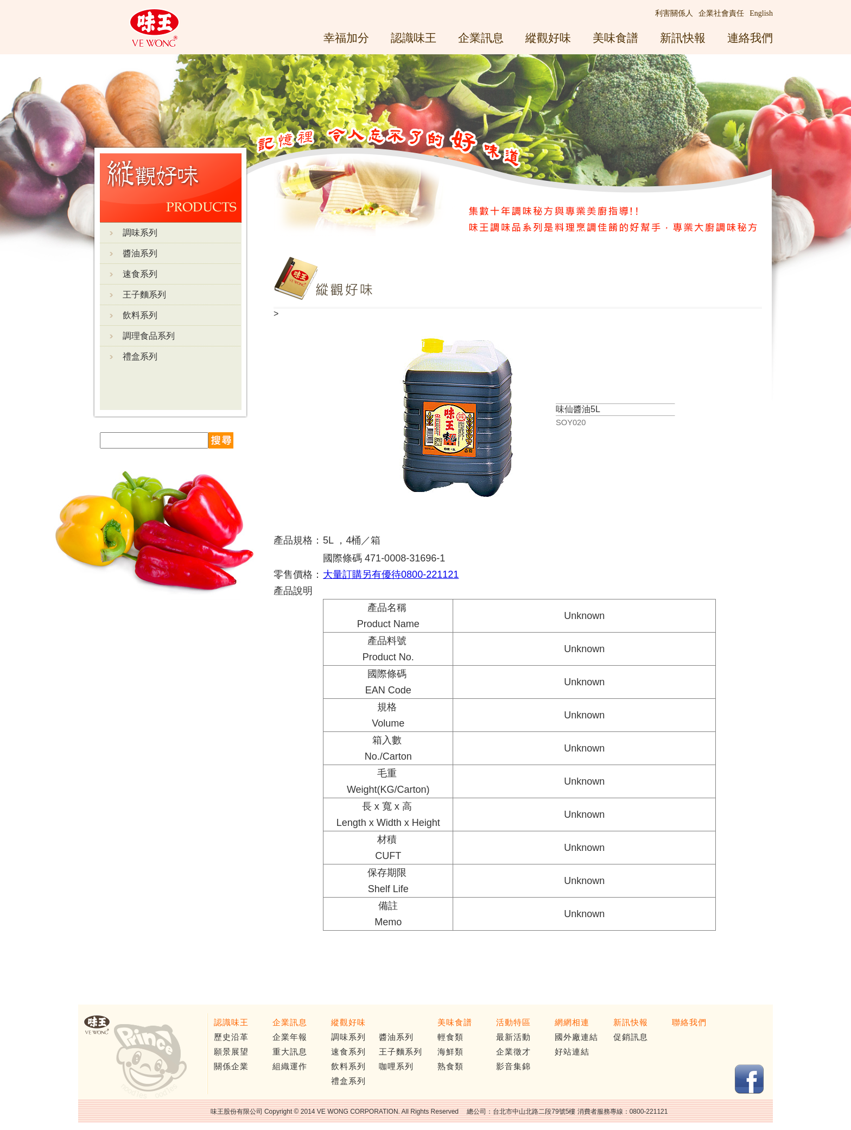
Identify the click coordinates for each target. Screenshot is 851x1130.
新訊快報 (683, 37)
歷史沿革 (231, 1037)
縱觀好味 (548, 37)
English (761, 13)
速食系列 (140, 274)
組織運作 (289, 1066)
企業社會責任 (721, 13)
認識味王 (413, 37)
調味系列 (140, 232)
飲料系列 (140, 315)
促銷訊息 (630, 1037)
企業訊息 (481, 37)
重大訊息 (289, 1051)
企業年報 (289, 1037)
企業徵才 (513, 1051)
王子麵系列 (144, 294)
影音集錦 (513, 1066)
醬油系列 (140, 253)
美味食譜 (615, 37)
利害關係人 (674, 13)
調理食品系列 (149, 335)
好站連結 (572, 1051)
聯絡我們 (689, 1022)
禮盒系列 (140, 356)
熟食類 (450, 1066)
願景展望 (231, 1051)
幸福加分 (346, 37)
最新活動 (513, 1037)
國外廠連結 (576, 1037)
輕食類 (450, 1037)
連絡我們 (750, 37)
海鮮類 (450, 1051)
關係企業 (231, 1066)
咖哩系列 (396, 1066)
